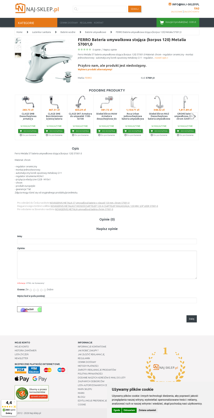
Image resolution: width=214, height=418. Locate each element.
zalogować (177, 12)
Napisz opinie (110, 49)
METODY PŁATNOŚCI (88, 366)
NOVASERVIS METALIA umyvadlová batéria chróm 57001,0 (84, 209)
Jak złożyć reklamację (91, 354)
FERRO (88, 78)
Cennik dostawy (69, 22)
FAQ (196, 8)
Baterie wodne (68, 32)
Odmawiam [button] (129, 410)
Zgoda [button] (116, 410)
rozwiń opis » (161, 57)
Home (20, 32)
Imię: (19, 236)
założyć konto (191, 12)
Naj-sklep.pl (35, 413)
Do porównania (28, 135)
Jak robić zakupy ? (88, 350)
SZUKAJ (135, 9)
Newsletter (21, 358)
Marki (81, 393)
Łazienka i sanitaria (41, 32)
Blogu (81, 397)
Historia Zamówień (25, 350)
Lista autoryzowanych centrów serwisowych (104, 385)
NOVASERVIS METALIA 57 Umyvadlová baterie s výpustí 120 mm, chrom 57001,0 (90, 203)
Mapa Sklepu (85, 389)
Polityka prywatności (90, 373)
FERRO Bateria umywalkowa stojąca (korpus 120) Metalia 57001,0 (148, 32)
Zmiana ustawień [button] (147, 410)
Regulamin (86, 22)
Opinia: (21, 248)
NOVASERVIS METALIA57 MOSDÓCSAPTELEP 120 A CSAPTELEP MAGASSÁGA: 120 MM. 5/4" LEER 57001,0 (104, 206)
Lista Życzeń (21, 354)
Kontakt (98, 22)
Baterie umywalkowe (95, 32)
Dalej (191, 319)
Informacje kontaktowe (92, 346)
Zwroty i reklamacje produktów (97, 370)
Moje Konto (22, 346)
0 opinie (97, 49)
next (194, 116)
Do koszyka (28, 131)
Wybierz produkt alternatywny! (112, 67)
